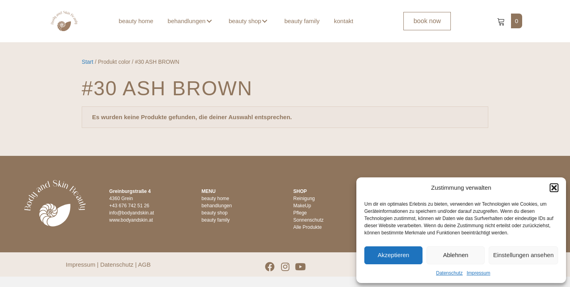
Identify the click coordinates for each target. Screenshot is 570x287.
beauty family (216, 220)
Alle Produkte (307, 227)
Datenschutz (449, 273)
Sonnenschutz (308, 220)
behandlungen (217, 205)
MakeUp (302, 205)
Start (87, 62)
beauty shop (215, 213)
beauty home (215, 198)
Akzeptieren (393, 255)
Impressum (478, 273)
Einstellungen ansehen (523, 255)
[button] (554, 188)
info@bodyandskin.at (131, 213)
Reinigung (304, 198)
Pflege (300, 213)
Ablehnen (455, 255)
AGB (144, 264)
